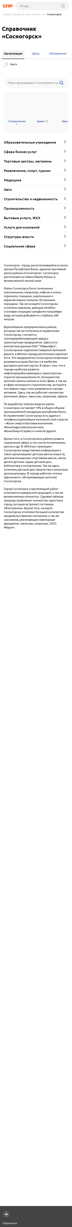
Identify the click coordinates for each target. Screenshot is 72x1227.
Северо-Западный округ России (22, 14)
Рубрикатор (10, 1223)
